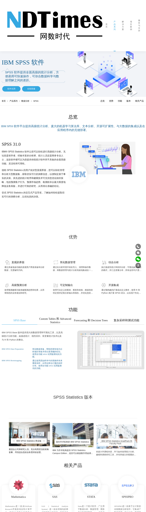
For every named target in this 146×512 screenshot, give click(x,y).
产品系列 (110, 24)
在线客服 (31, 86)
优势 (111, 98)
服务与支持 (135, 24)
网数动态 (143, 24)
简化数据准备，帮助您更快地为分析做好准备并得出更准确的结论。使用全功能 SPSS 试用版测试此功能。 (47, 362)
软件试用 (11, 86)
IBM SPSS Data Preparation (13, 358)
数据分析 (25, 99)
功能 (120, 98)
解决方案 (118, 24)
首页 (102, 24)
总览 (102, 98)
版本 (128, 98)
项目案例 (126, 24)
